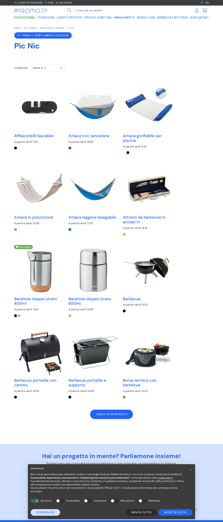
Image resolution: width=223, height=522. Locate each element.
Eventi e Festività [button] (69, 17)
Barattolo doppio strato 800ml (184, 210)
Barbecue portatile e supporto (132, 287)
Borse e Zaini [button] (146, 17)
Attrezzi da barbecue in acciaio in (85, 210)
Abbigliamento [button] (124, 17)
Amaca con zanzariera (84, 131)
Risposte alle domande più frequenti (130, 460)
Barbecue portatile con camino (85, 287)
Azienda (168, 458)
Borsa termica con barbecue (180, 287)
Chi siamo (64, 3)
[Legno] (65, 224)
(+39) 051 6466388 (28, 3)
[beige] (164, 143)
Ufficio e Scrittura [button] (98, 17)
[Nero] (15, 143)
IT (202, 3)
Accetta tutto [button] (175, 512)
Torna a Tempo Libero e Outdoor (43, 35)
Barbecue (23, 284)
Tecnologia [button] (46, 17)
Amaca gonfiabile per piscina (133, 133)
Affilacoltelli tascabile (34, 131)
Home (17, 28)
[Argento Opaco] (118, 224)
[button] (190, 470)
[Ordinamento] (48, 68)
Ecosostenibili (24, 17)
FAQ (49, 3)
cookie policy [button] (165, 477)
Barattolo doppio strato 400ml (135, 210)
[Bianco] (115, 148)
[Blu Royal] (65, 143)
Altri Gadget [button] (199, 17)
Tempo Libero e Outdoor (52, 28)
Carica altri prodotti (111, 319)
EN (207, 3)
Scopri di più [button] (45, 512)
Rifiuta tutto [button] (142, 512)
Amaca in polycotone (182, 131)
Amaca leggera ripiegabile (28, 210)
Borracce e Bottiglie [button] (172, 17)
